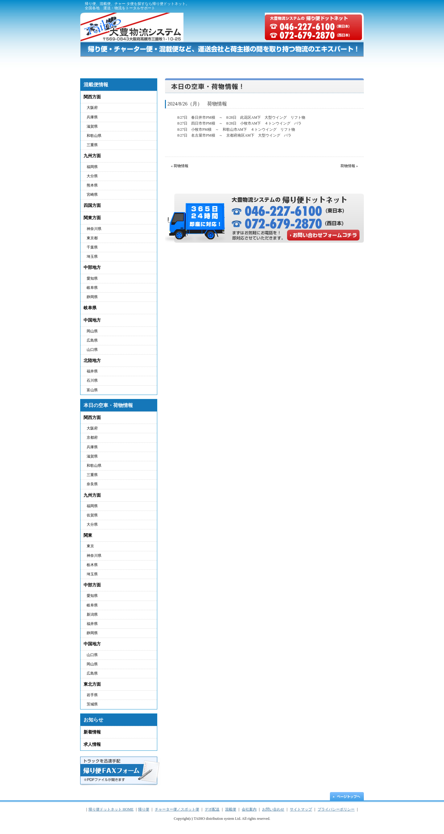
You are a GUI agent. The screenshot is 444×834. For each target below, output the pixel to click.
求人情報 (92, 744)
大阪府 (92, 107)
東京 (90, 546)
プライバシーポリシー (310, 6)
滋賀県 (92, 126)
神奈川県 (94, 229)
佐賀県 (92, 515)
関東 (88, 535)
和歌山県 (94, 136)
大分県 (92, 176)
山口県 (92, 349)
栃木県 (92, 565)
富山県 (92, 390)
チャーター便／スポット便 (194, 64)
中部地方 (92, 267)
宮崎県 (92, 194)
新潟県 (92, 614)
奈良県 (92, 484)
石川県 (92, 380)
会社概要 (276, 6)
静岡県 (92, 297)
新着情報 (92, 732)
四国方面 (92, 205)
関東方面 (92, 218)
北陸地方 (92, 360)
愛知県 (92, 278)
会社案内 (249, 809)
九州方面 (92, 156)
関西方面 (92, 97)
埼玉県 (92, 256)
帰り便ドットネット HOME (98, 64)
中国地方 (92, 320)
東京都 (92, 238)
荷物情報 (181, 166)
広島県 (92, 340)
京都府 (92, 437)
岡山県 (92, 331)
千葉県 (92, 247)
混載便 (296, 64)
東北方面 (92, 684)
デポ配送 (254, 64)
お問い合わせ (340, 64)
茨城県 (92, 704)
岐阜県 (92, 288)
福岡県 (92, 167)
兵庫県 (92, 117)
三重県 (92, 145)
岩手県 (92, 695)
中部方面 (92, 585)
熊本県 (92, 185)
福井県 (92, 371)
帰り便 (136, 64)
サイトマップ (348, 6)
